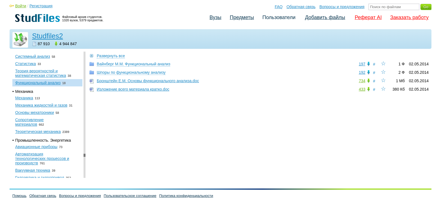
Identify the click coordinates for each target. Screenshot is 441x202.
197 (362, 64)
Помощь (19, 196)
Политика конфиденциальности (186, 196)
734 (362, 81)
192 (362, 72)
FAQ (279, 6)
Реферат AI (368, 17)
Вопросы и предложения (342, 6)
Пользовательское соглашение (130, 196)
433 (362, 89)
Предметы (242, 17)
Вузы (215, 17)
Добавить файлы (325, 17)
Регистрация (41, 6)
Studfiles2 (47, 36)
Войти (20, 6)
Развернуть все (111, 56)
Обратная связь (301, 6)
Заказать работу (409, 17)
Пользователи (278, 17)
